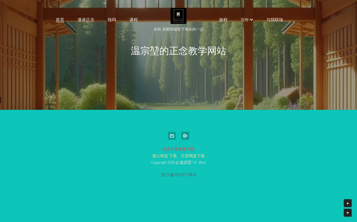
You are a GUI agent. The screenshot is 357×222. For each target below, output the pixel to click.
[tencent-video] (185, 136)
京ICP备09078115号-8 (178, 175)
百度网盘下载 (193, 156)
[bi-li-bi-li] (172, 136)
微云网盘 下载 (164, 156)
